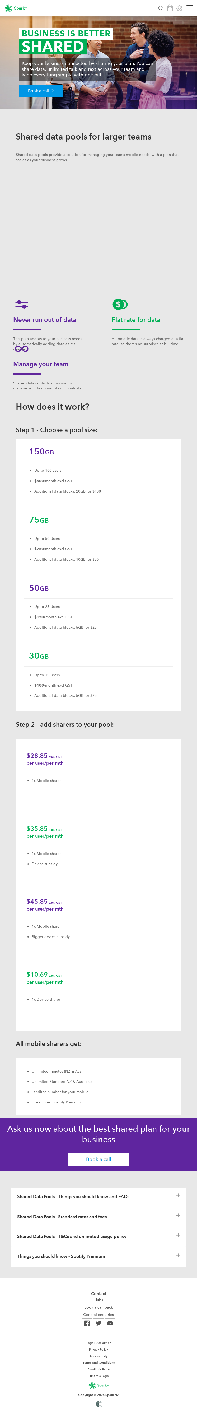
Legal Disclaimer (98, 1343)
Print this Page (98, 1376)
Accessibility (98, 1356)
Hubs (98, 1299)
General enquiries (98, 1314)
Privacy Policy (98, 1349)
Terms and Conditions (99, 1363)
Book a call (98, 1159)
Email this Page (98, 1369)
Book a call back (98, 1307)
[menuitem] (98, 1300)
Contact (98, 1293)
